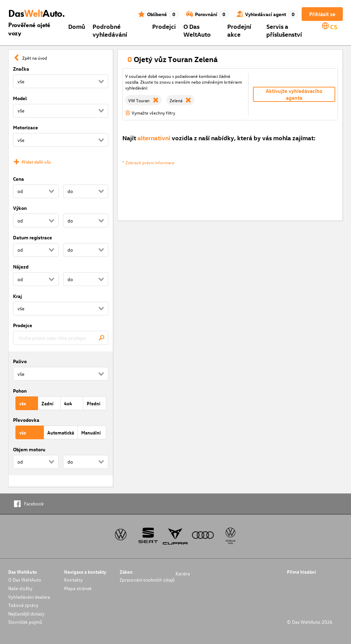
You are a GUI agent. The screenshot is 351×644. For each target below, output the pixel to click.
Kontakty (73, 579)
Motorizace (25, 127)
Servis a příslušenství (284, 30)
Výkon (20, 208)
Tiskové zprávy (23, 605)
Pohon (20, 390)
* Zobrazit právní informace (148, 162)
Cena (18, 179)
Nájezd (20, 266)
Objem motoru (29, 449)
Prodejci (164, 26)
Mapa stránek (78, 588)
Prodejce (22, 325)
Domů (76, 26)
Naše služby (20, 588)
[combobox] (60, 338)
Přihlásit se (322, 14)
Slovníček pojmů (25, 622)
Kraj (17, 296)
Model (20, 98)
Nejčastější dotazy (26, 613)
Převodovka (26, 420)
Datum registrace (32, 237)
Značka (21, 68)
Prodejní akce (239, 30)
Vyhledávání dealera (29, 597)
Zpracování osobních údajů (147, 579)
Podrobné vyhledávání (110, 30)
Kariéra (183, 573)
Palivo (20, 361)
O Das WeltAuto (197, 30)
